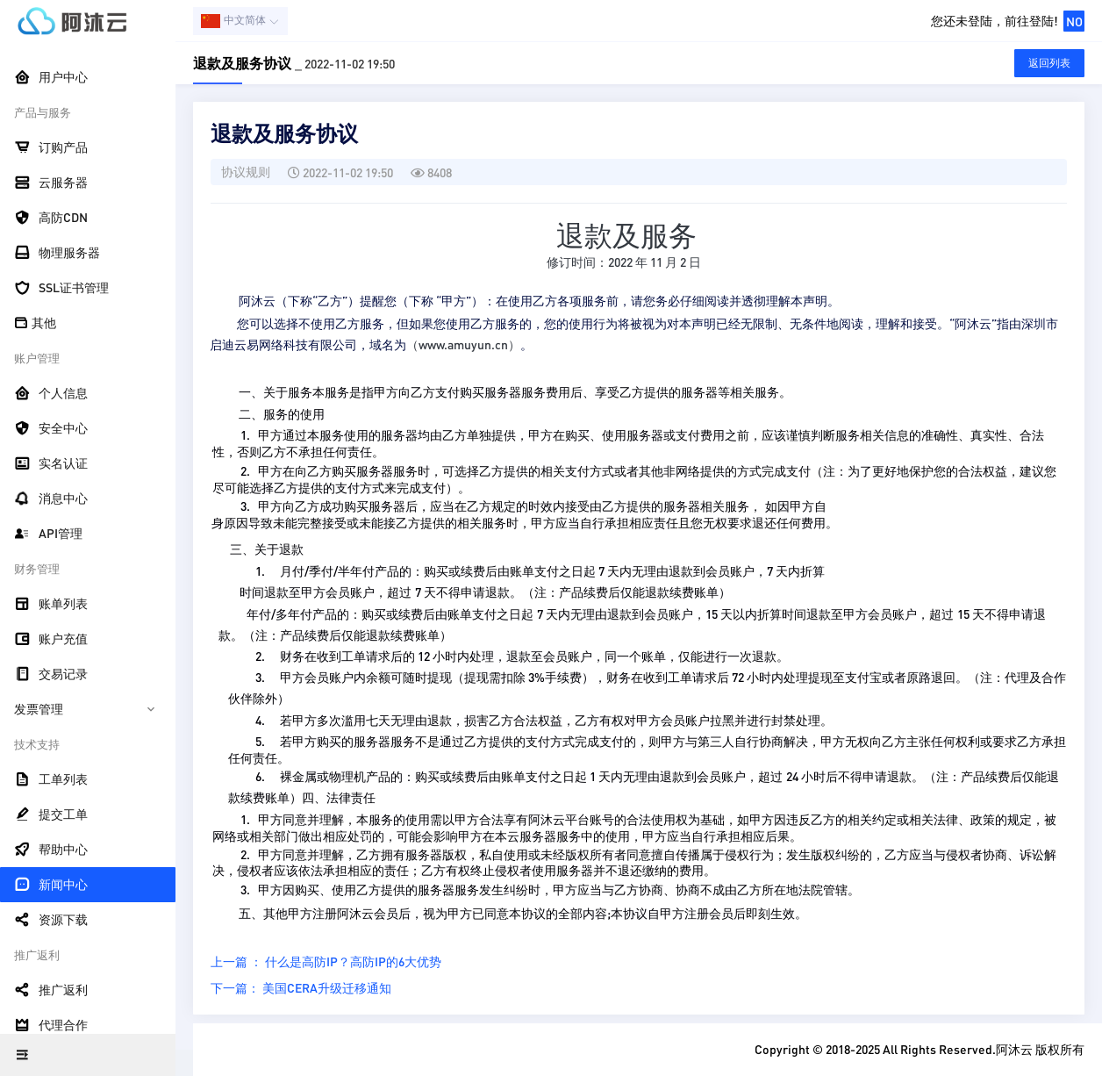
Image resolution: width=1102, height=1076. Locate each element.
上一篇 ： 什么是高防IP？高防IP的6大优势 (326, 961)
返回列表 (1049, 62)
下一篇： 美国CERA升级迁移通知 (301, 987)
